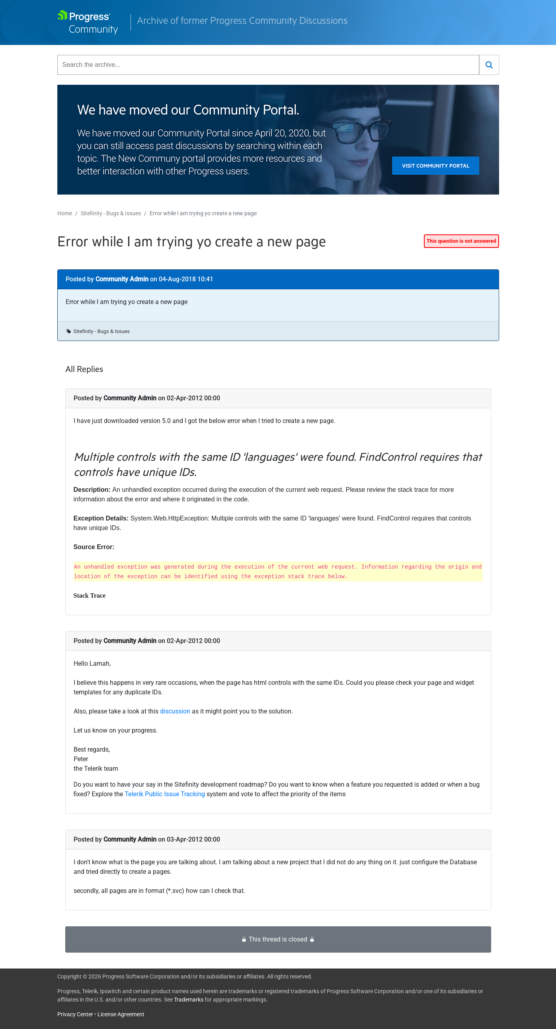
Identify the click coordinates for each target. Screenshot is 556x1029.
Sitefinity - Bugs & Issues (111, 213)
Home (64, 213)
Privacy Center (75, 1014)
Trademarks (188, 999)
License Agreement (121, 1014)
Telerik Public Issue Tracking (165, 794)
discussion (176, 711)
